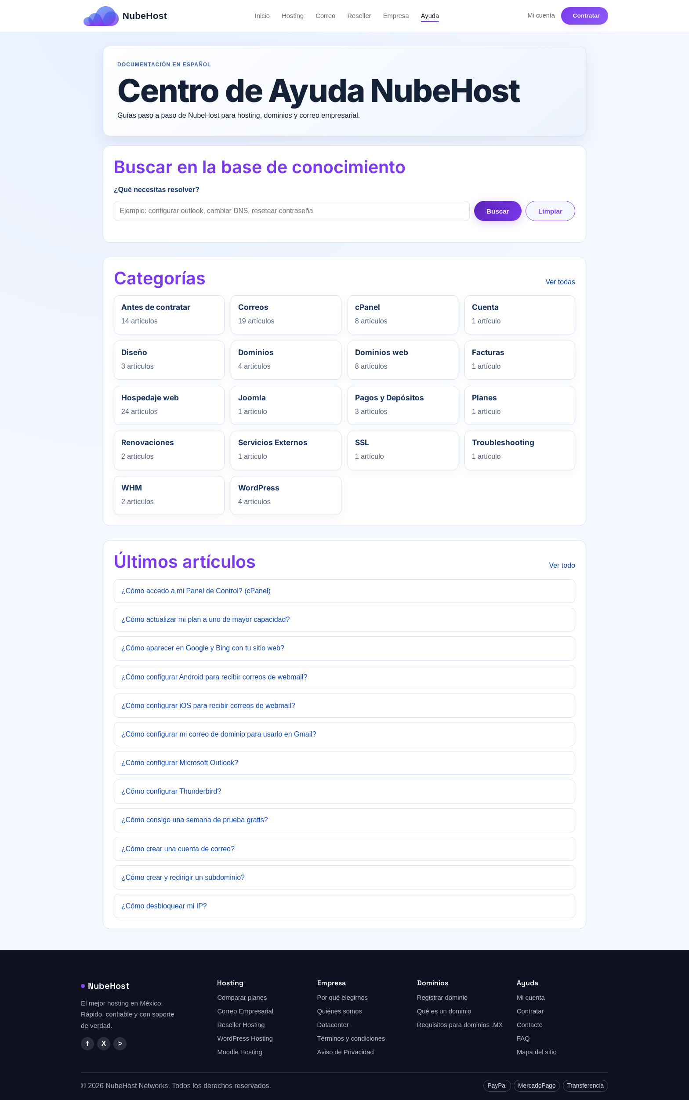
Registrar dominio (442, 997)
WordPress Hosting (245, 1038)
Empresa (396, 15)
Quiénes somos (339, 1011)
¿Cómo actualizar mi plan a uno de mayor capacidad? (205, 619)
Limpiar (550, 211)
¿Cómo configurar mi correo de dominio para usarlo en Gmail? (218, 734)
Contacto (530, 1024)
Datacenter (333, 1024)
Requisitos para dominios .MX (460, 1024)
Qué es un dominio (444, 1011)
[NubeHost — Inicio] (125, 16)
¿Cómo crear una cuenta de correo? (178, 849)
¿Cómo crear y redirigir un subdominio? (183, 877)
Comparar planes (242, 997)
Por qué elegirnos (342, 997)
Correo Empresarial (245, 1011)
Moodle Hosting (239, 1052)
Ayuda (430, 15)
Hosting (293, 15)
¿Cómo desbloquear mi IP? (164, 906)
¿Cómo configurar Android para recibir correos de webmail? (214, 677)
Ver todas (560, 282)
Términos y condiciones (351, 1038)
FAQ (523, 1038)
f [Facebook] (87, 1043)
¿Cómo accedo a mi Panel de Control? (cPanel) (196, 591)
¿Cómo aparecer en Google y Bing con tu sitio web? (202, 648)
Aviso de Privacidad (345, 1052)
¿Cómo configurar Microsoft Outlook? (179, 762)
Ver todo (562, 565)
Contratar (586, 15)
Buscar (497, 211)
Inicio (262, 15)
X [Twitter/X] (104, 1043)
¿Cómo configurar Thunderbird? (171, 791)
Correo (325, 15)
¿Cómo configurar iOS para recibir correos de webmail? (208, 705)
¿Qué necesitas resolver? (156, 189)
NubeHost (105, 985)
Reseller (359, 15)
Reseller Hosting (241, 1024)
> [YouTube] (120, 1043)
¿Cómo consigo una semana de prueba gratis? (194, 820)
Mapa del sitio (537, 1052)
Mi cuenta (541, 15)
